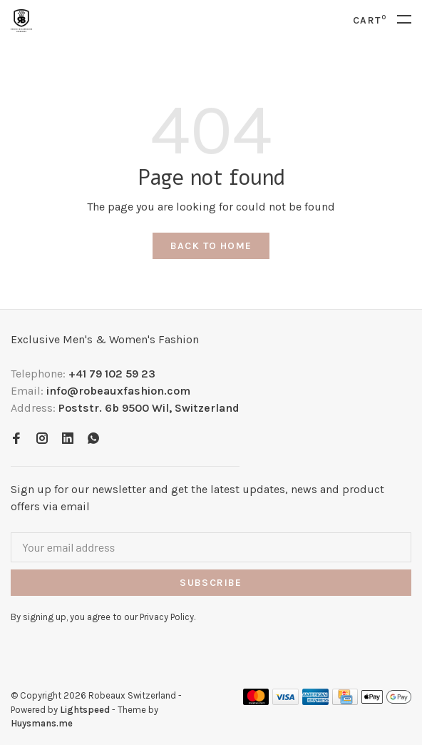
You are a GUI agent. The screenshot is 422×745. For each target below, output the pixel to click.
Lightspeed (85, 709)
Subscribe (211, 583)
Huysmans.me (42, 723)
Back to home (211, 246)
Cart (369, 20)
